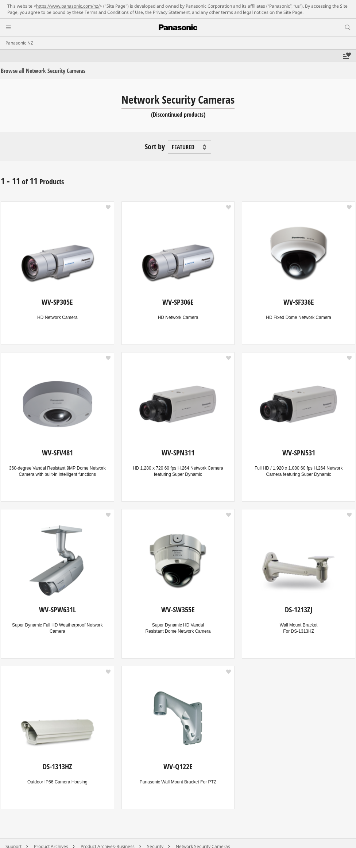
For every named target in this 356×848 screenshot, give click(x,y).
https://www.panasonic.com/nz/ (68, 6)
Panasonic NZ (19, 43)
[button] (108, 207)
